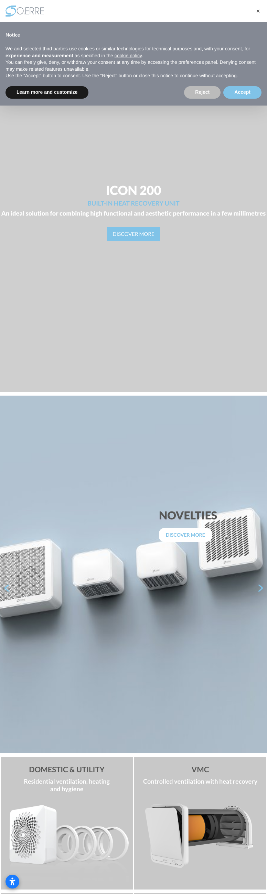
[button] (258, 11)
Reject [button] (202, 92)
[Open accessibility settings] (12, 881)
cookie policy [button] (128, 55)
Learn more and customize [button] (47, 92)
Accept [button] (242, 92)
